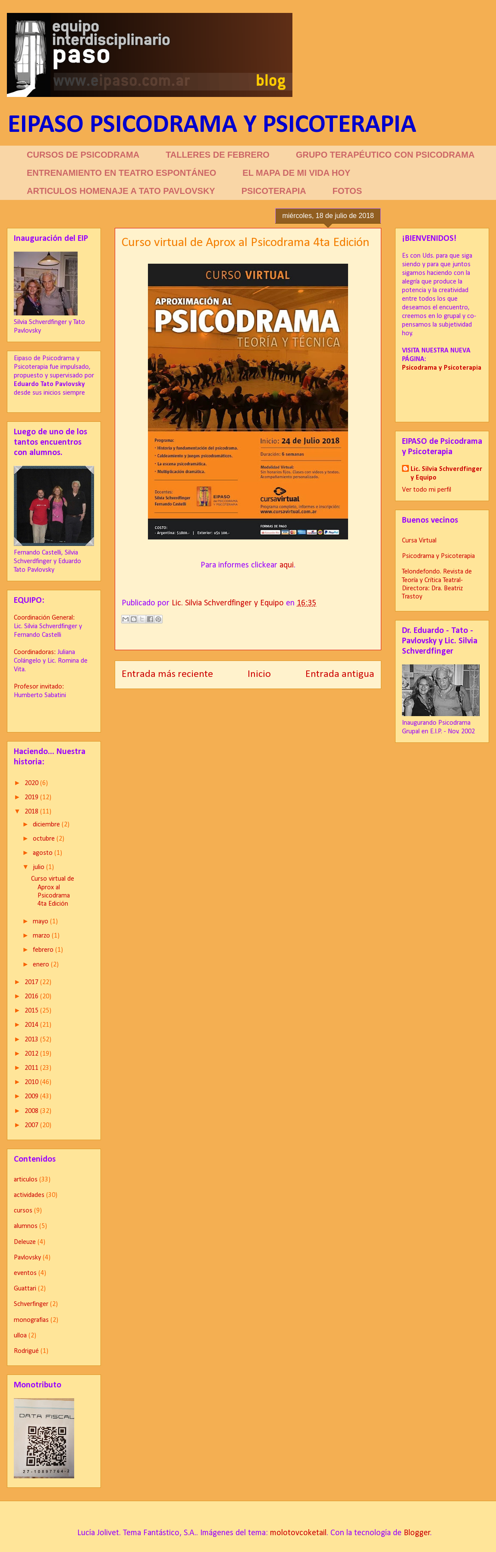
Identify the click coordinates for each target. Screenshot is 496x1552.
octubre (45, 838)
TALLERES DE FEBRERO (218, 154)
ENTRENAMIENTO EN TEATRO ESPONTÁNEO (121, 173)
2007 (32, 1125)
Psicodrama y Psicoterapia (438, 556)
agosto (43, 853)
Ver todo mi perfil (426, 489)
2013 (32, 1039)
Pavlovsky (27, 1257)
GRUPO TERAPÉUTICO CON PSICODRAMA (385, 154)
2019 (32, 797)
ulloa (20, 1335)
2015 (32, 1010)
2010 (32, 1082)
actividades (29, 1195)
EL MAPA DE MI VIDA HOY (296, 173)
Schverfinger (31, 1304)
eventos (25, 1273)
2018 (32, 811)
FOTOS (347, 191)
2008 (32, 1111)
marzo (42, 935)
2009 (32, 1096)
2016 (32, 996)
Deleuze (25, 1242)
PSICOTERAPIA (274, 191)
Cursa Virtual (419, 540)
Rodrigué (26, 1351)
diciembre (47, 824)
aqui (286, 565)
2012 (32, 1053)
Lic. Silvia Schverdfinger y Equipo (446, 473)
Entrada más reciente (167, 674)
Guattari (25, 1288)
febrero (44, 950)
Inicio (259, 674)
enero (42, 964)
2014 (32, 1025)
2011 (32, 1068)
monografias (31, 1320)
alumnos (26, 1226)
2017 (32, 982)
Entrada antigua (339, 674)
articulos (26, 1179)
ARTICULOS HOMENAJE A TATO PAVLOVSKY (121, 191)
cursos (23, 1210)
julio (39, 867)
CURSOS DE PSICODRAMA (83, 154)
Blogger (417, 1533)
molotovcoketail (298, 1533)
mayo (41, 921)
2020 (32, 783)
